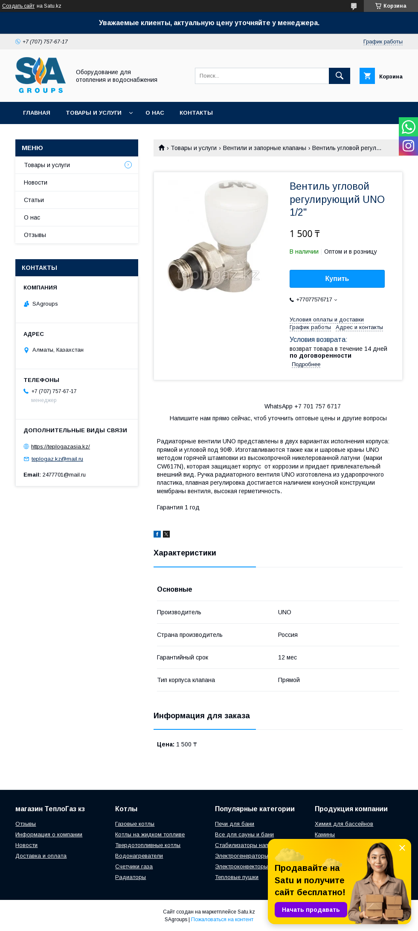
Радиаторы (130, 877)
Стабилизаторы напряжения (252, 845)
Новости (35, 182)
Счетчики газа (134, 866)
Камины (325, 834)
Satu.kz (246, 912)
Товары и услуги (94, 113)
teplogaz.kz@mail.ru (57, 459)
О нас (154, 113)
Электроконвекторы (241, 866)
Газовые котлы (134, 824)
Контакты (196, 113)
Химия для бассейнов (344, 824)
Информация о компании (48, 834)
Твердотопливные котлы (147, 845)
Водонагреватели (139, 856)
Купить (337, 278)
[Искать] (339, 76)
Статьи (34, 200)
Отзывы (35, 234)
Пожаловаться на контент (222, 919)
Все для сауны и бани (244, 834)
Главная (36, 113)
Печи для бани (234, 824)
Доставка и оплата (41, 856)
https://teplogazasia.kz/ (60, 446)
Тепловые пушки (236, 877)
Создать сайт (18, 6)
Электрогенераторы (241, 856)
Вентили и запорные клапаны (264, 148)
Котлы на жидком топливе (150, 834)
